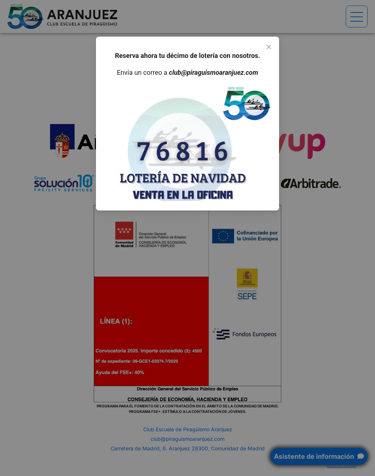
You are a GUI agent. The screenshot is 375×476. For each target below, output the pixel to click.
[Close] (269, 47)
